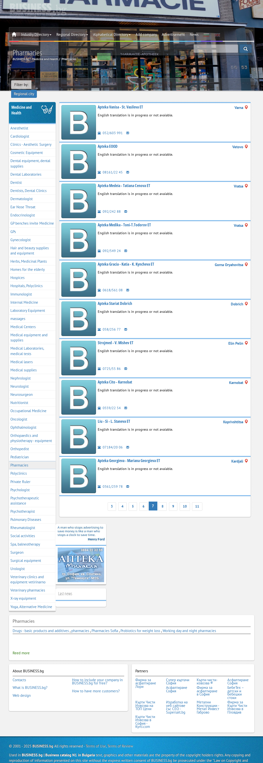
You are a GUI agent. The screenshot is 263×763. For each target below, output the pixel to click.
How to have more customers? (96, 682)
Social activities (22, 529)
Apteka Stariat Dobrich (115, 296)
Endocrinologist (22, 208)
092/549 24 (109, 243)
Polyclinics (18, 466)
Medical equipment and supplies (29, 331)
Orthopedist (19, 442)
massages (17, 311)
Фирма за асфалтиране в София (207, 682)
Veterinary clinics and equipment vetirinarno (28, 572)
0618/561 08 (110, 283)
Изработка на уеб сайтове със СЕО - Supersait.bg (177, 697)
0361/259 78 (110, 479)
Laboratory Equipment (27, 303)
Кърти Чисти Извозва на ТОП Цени (145, 696)
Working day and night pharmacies (189, 623)
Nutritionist (19, 395)
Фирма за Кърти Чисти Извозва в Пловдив (237, 697)
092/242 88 (109, 204)
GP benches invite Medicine (32, 216)
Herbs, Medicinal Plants (28, 254)
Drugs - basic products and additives (41, 623)
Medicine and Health (21, 103)
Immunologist (21, 287)
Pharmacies (19, 458)
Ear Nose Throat (22, 200)
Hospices (17, 270)
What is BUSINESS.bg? (30, 679)
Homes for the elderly (27, 262)
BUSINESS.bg (42, 734)
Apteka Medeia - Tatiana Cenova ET (124, 178)
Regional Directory (72, 34)
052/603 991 (110, 126)
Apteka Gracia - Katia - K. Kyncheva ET (126, 257)
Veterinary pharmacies (27, 583)
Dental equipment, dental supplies (30, 157)
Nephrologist (20, 371)
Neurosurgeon (21, 387)
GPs (13, 224)
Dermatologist (21, 192)
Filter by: (21, 84)
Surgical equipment (25, 553)
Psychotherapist (22, 504)
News (194, 34)
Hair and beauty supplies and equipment (29, 244)
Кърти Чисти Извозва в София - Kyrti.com (145, 710)
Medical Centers (23, 320)
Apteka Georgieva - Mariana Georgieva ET (129, 453)
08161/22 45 (110, 165)
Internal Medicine (24, 295)
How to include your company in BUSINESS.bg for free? (97, 674)
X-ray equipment (23, 591)
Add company (146, 34)
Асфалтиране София (238, 674)
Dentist (16, 175)
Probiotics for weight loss (140, 623)
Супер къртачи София (177, 674)
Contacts (19, 672)
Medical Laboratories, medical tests (27, 344)
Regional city (45, 84)
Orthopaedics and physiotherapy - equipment (31, 431)
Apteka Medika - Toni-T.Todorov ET (124, 218)
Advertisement (173, 34)
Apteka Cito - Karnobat (115, 375)
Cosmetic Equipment (26, 145)
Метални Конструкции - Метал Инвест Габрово (208, 697)
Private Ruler (20, 474)
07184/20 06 (110, 440)
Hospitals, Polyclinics (26, 279)
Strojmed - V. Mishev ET (115, 336)
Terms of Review (120, 734)
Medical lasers (21, 355)
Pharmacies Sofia (105, 623)
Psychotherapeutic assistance (24, 494)
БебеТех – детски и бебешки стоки (235, 684)
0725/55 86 (109, 361)
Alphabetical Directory (112, 34)
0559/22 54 (109, 401)
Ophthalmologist (23, 420)
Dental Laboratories (25, 167)
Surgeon (17, 545)
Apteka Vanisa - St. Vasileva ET (120, 100)
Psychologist (20, 483)
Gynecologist (20, 233)
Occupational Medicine (28, 404)
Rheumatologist (22, 520)
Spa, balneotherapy (25, 537)
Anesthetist (19, 121)
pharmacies (80, 623)
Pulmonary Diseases (25, 512)
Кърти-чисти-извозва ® (207, 674)
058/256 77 (109, 322)
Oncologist (18, 412)
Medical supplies (23, 363)
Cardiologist (19, 129)
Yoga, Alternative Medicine (31, 599)
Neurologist (19, 379)
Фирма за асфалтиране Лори (145, 676)
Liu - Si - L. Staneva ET (114, 414)
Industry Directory (36, 34)
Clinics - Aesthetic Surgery (30, 137)
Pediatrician (19, 450)
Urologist (17, 561)
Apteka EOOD (108, 139)
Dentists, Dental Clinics (28, 183)
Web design (22, 685)
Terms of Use (96, 734)
